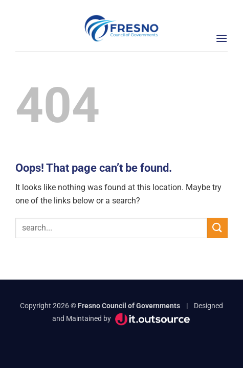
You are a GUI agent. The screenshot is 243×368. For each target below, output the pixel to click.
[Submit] (217, 228)
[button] (221, 38)
